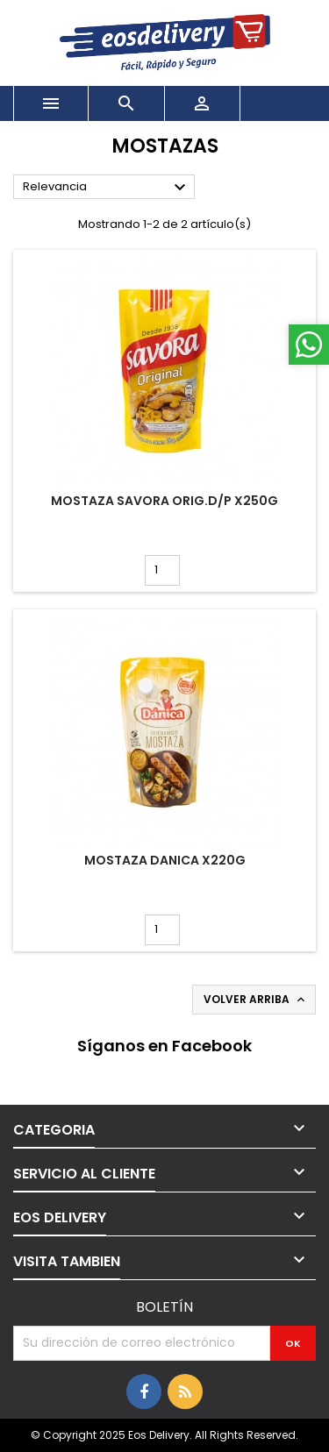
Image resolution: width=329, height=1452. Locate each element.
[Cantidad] (162, 570)
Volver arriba (256, 999)
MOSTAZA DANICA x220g (165, 860)
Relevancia (106, 187)
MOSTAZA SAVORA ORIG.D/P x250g (164, 500)
